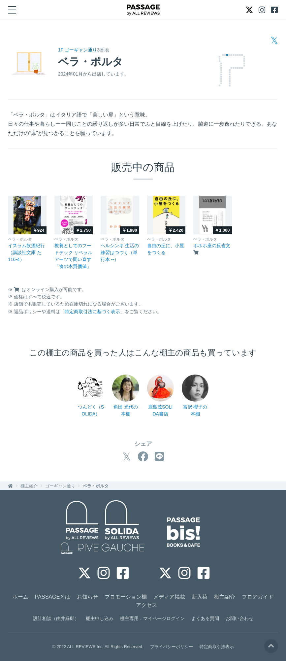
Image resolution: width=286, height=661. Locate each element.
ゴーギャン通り (60, 485)
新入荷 (199, 597)
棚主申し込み (99, 618)
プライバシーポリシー (171, 646)
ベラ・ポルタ (96, 485)
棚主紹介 (29, 485)
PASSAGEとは (52, 597)
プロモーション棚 (126, 597)
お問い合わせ (239, 618)
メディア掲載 (169, 597)
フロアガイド (257, 597)
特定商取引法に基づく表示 (92, 311)
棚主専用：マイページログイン (152, 618)
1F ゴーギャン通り (77, 49)
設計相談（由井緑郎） (56, 618)
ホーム (20, 597)
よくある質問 (205, 618)
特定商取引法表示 (217, 646)
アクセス (146, 605)
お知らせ (87, 597)
